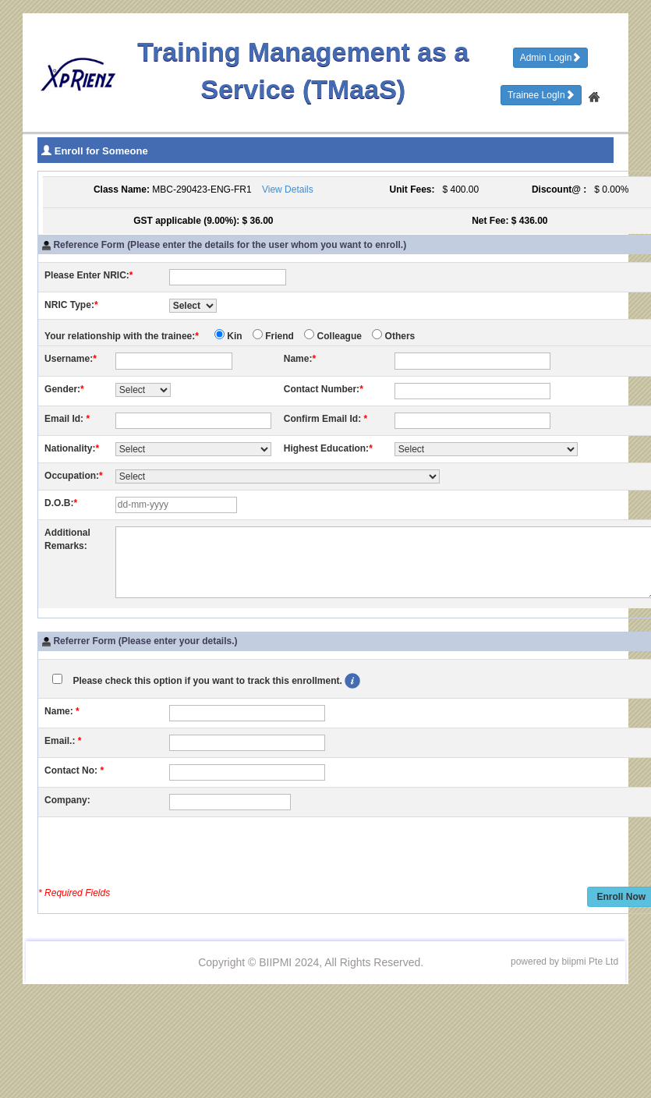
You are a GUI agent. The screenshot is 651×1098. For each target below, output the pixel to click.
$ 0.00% (609, 189)
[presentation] (162, 854)
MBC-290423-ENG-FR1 (201, 189)
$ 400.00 (458, 189)
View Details (287, 189)
